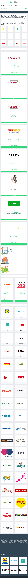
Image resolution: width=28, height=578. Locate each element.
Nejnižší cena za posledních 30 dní (14, 140)
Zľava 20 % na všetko (14, 189)
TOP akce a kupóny (3, 550)
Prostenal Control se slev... (14, 139)
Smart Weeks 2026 (7, 293)
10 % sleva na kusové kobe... (21, 293)
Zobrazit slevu (14, 98)
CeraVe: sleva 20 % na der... (14, 236)
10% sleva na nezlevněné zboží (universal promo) (14, 213)
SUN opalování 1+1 (14, 115)
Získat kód (14, 195)
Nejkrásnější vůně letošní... (14, 163)
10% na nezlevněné (14, 212)
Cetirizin (14, 92)
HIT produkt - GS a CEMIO (14, 66)
